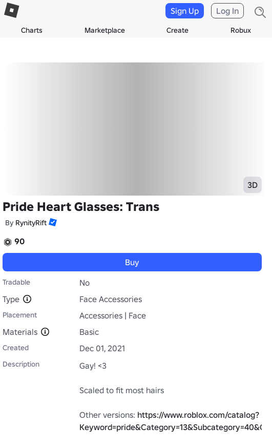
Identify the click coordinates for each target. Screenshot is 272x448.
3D (252, 185)
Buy (132, 262)
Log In (227, 11)
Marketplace (105, 30)
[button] (52, 222)
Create (177, 30)
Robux (241, 30)
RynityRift (31, 222)
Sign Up (185, 11)
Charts (32, 30)
